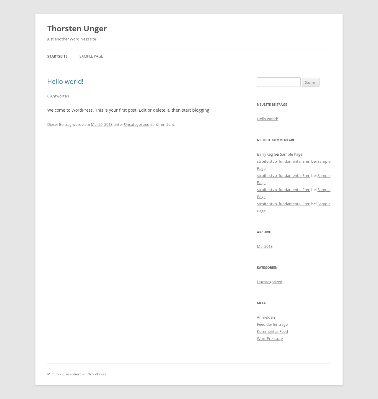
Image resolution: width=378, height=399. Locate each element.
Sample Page (91, 56)
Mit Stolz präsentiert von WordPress (76, 374)
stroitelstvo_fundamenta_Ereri (283, 161)
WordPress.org (270, 338)
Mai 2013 (265, 246)
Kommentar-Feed (272, 331)
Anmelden (266, 317)
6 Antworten (58, 96)
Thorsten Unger (77, 28)
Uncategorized (136, 124)
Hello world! (65, 81)
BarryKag (265, 154)
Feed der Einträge (272, 324)
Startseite (57, 56)
